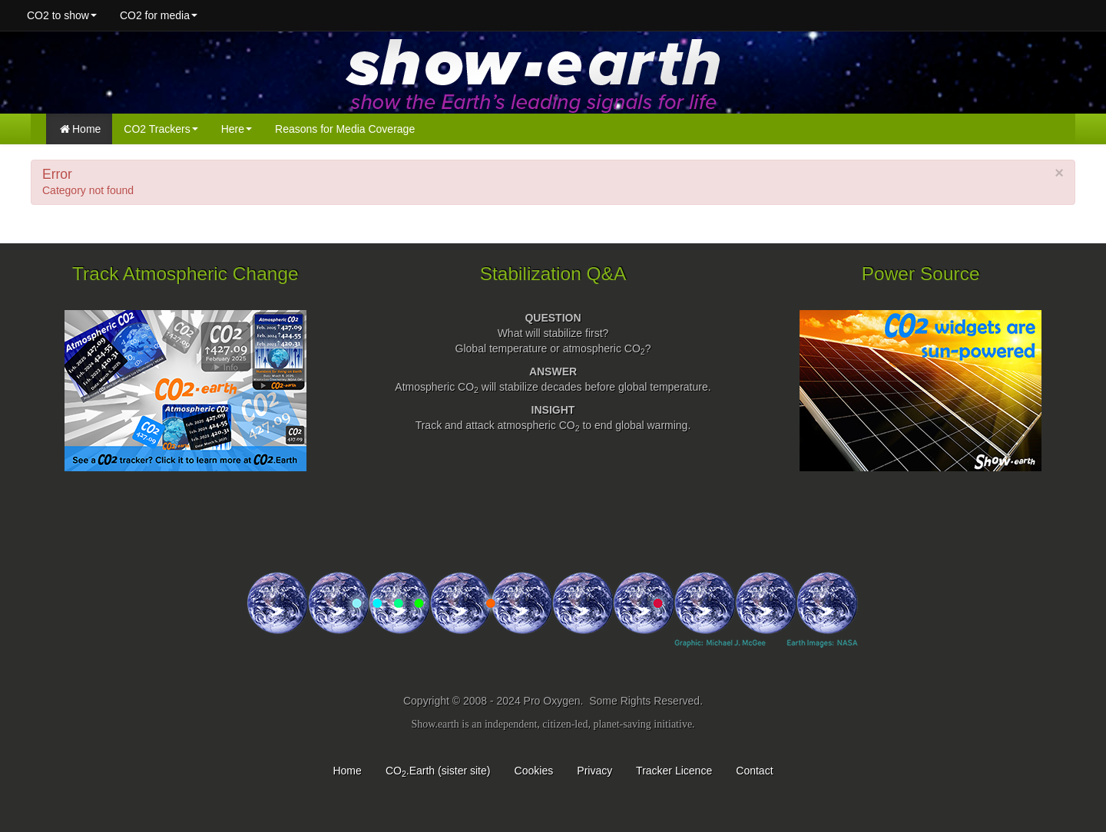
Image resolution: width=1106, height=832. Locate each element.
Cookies (534, 770)
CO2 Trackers (160, 129)
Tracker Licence (674, 770)
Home (80, 129)
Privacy (594, 770)
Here (236, 129)
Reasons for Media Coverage (345, 129)
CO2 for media (158, 15)
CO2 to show (62, 15)
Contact (754, 770)
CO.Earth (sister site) (438, 770)
